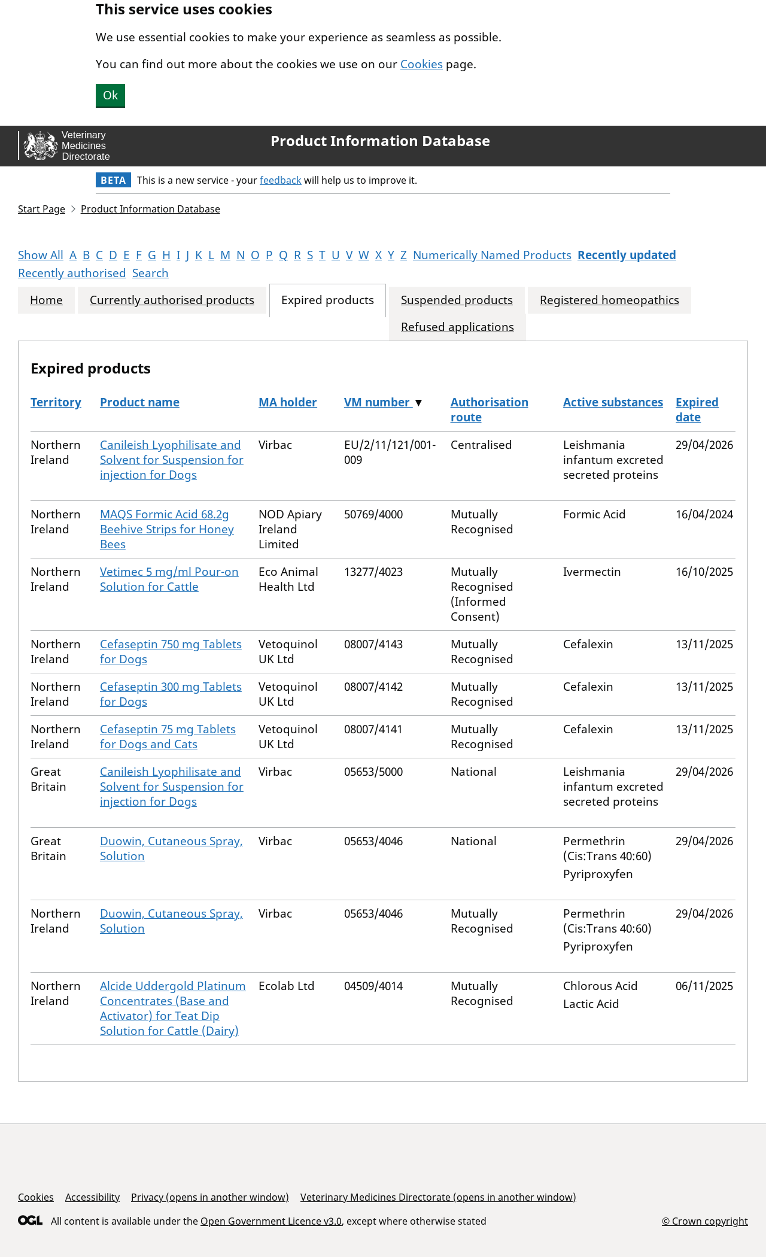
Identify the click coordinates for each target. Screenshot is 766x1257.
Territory (56, 402)
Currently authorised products (172, 300)
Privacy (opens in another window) (210, 1197)
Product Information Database (380, 141)
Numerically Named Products (492, 255)
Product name (140, 402)
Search (150, 273)
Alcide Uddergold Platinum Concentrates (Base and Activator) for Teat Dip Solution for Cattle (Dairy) (173, 1008)
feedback (281, 180)
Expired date (697, 409)
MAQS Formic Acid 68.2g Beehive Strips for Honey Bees (167, 529)
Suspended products (457, 300)
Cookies (421, 64)
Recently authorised (72, 273)
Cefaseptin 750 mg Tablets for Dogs (171, 651)
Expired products (327, 300)
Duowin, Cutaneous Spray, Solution (171, 848)
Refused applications (457, 327)
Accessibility (92, 1197)
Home (46, 300)
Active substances (613, 402)
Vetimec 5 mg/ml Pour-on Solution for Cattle (169, 579)
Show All (40, 255)
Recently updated (626, 255)
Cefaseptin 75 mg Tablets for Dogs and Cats (168, 736)
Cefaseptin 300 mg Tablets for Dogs (171, 694)
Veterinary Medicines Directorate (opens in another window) (438, 1197)
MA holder (288, 402)
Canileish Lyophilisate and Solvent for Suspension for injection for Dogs (172, 459)
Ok (110, 95)
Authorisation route (489, 409)
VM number (378, 402)
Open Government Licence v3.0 (271, 1221)
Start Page (41, 208)
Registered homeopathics (609, 300)
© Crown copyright (705, 1221)
